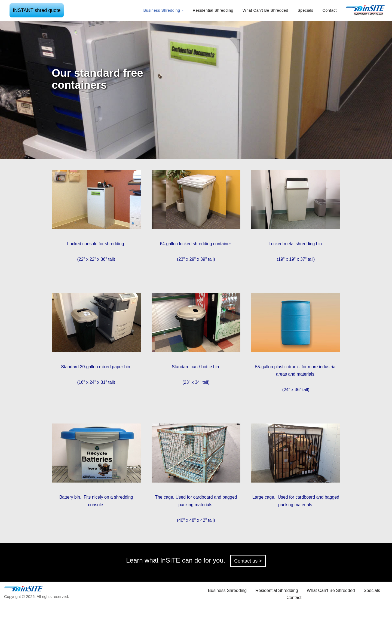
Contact (330, 10)
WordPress (89, 613)
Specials (305, 10)
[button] (182, 10)
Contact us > (248, 561)
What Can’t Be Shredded (265, 10)
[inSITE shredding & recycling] (365, 10)
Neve (46, 613)
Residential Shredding (213, 10)
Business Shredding (227, 590)
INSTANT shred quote (36, 10)
